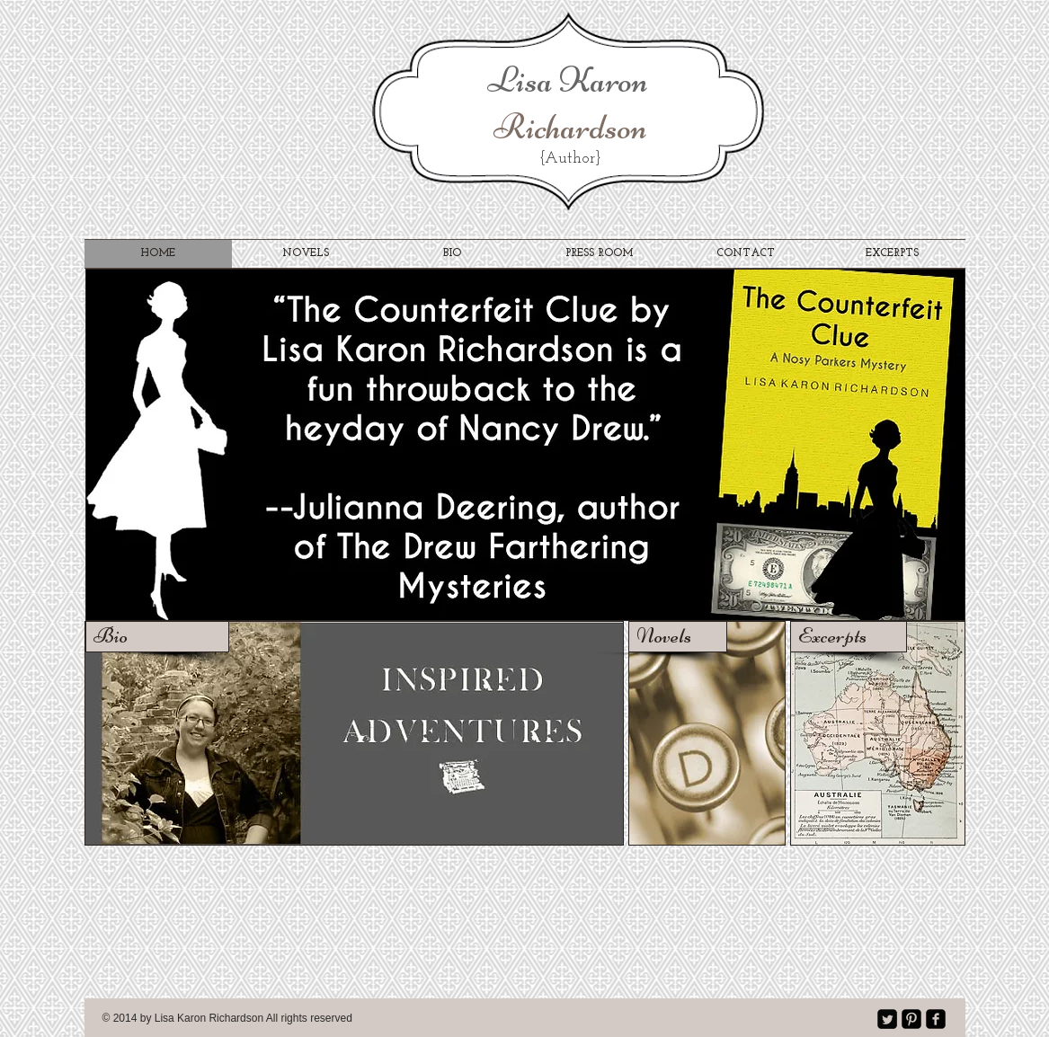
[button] (525, 445)
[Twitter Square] (887, 1019)
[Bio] (157, 636)
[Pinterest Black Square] (911, 1019)
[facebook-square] (936, 1019)
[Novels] (677, 636)
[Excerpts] (848, 636)
